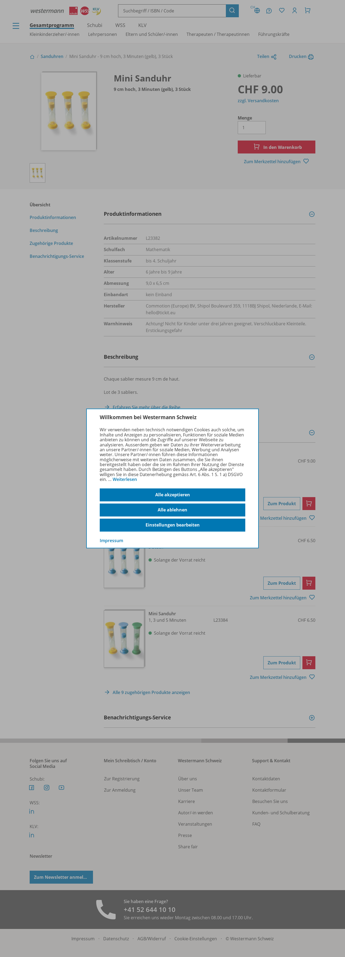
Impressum (111, 540)
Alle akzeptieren (172, 495)
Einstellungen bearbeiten (173, 525)
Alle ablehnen (172, 510)
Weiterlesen (125, 479)
